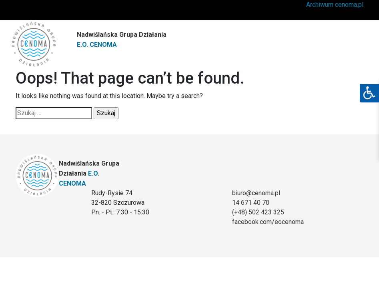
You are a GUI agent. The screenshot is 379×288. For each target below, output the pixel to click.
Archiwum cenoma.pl (334, 4)
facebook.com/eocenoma (268, 222)
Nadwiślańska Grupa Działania (121, 39)
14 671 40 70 (250, 202)
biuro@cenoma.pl (256, 193)
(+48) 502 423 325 (258, 212)
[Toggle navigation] (350, 42)
